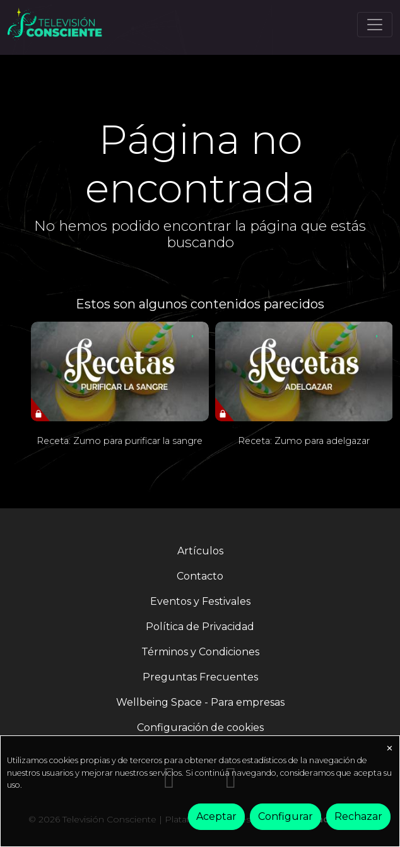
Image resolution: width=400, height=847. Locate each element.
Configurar (285, 816)
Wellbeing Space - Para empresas (200, 702)
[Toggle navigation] (374, 24)
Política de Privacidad (200, 627)
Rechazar (358, 816)
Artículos (200, 551)
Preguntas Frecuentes (200, 677)
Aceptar (216, 816)
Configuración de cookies (200, 727)
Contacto (200, 576)
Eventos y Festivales (200, 601)
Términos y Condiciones (200, 652)
